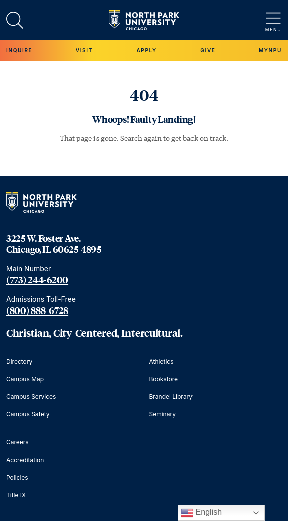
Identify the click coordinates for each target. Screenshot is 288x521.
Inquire (19, 50)
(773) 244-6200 (37, 280)
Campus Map (25, 379)
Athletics (161, 361)
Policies (17, 477)
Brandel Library (171, 396)
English (201, 513)
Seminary (162, 414)
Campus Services (31, 396)
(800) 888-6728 (37, 310)
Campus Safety (28, 414)
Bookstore (163, 379)
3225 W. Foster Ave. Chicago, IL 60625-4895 (53, 244)
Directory (19, 361)
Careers (17, 442)
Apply (146, 50)
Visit (84, 50)
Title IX (16, 495)
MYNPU (270, 50)
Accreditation (25, 460)
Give (207, 50)
